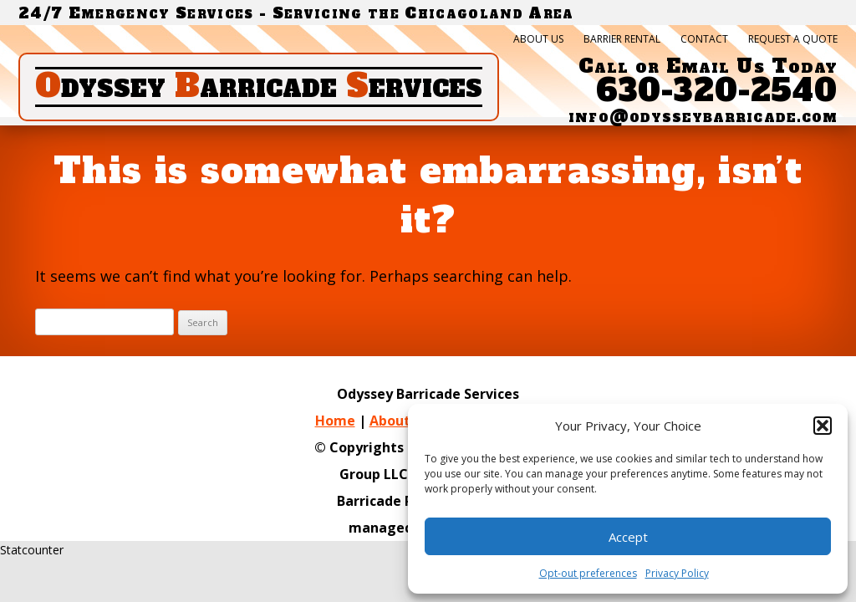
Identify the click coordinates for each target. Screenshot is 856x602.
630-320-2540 (717, 90)
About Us (538, 39)
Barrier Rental (621, 39)
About (389, 420)
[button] (822, 425)
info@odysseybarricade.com (703, 116)
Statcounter (32, 550)
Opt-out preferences (588, 573)
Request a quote (793, 39)
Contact (704, 39)
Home (335, 420)
